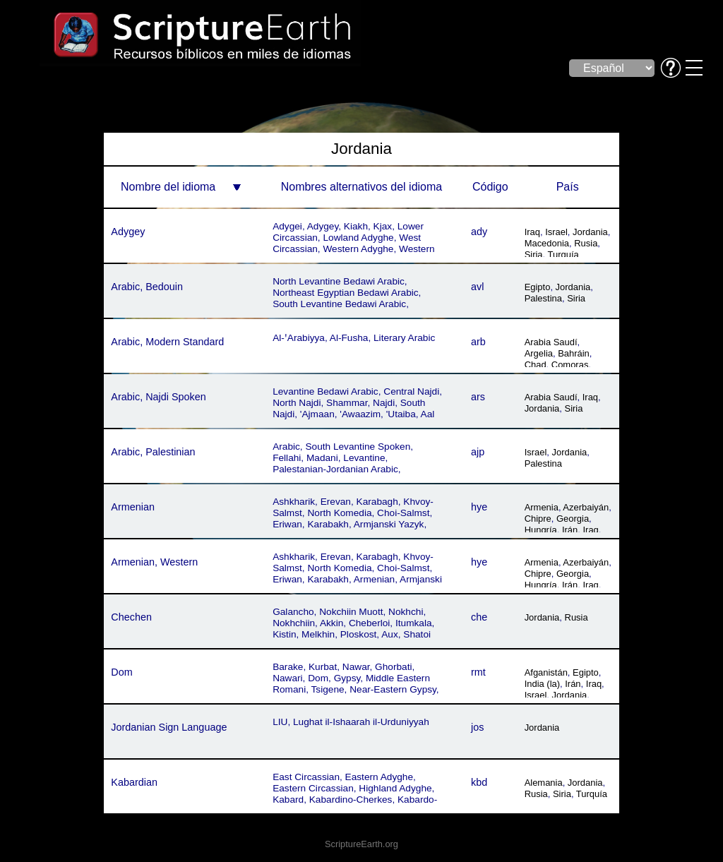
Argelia (539, 353)
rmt (478, 672)
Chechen (131, 617)
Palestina (543, 298)
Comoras (570, 364)
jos (477, 727)
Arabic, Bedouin (147, 286)
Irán (570, 530)
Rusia (585, 243)
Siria (534, 254)
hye (479, 507)
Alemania (544, 782)
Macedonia (547, 243)
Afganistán (546, 672)
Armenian (133, 507)
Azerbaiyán (586, 507)
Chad (535, 364)
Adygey (128, 231)
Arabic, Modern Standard (167, 341)
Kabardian (134, 782)
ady (479, 231)
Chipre (538, 518)
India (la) (542, 683)
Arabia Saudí (551, 342)
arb (478, 341)
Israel (556, 232)
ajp (477, 451)
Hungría (541, 530)
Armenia (541, 507)
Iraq (532, 232)
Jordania (590, 232)
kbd (479, 782)
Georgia (572, 518)
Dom (121, 672)
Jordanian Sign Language (169, 727)
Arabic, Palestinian (153, 451)
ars (478, 396)
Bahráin (574, 353)
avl (477, 286)
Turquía (563, 254)
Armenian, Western (154, 562)
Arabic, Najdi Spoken (158, 396)
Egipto (538, 287)
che (479, 617)
